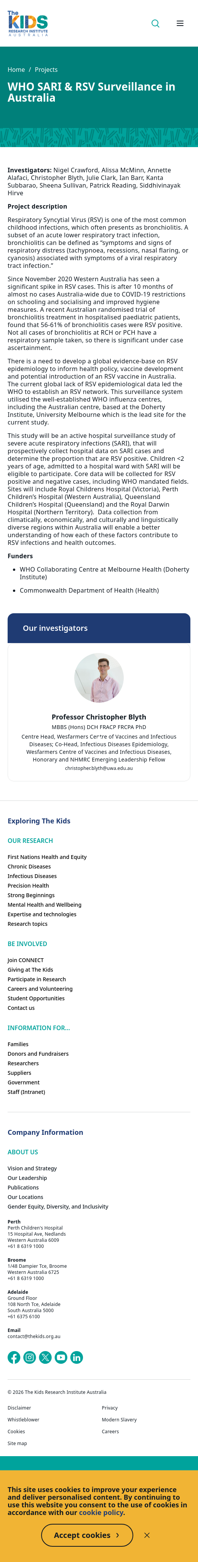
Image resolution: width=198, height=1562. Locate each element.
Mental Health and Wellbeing (44, 904)
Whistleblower (23, 1420)
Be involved (27, 944)
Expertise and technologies (42, 914)
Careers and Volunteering (40, 988)
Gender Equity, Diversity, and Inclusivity (58, 1206)
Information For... (39, 1028)
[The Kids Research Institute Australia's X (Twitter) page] (45, 1357)
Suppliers (19, 1072)
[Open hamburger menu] (180, 23)
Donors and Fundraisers (38, 1053)
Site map (17, 1443)
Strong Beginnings (31, 895)
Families (18, 1044)
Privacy (110, 1408)
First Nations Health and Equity (47, 856)
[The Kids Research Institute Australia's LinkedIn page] (76, 1357)
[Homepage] (28, 23)
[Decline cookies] (147, 1535)
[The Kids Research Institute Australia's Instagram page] (29, 1357)
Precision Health (28, 885)
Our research (30, 840)
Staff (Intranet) (26, 1091)
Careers (110, 1432)
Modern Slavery (119, 1420)
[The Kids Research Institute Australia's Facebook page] (14, 1357)
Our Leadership (27, 1177)
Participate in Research (37, 979)
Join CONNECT (26, 960)
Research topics (28, 923)
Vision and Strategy (32, 1168)
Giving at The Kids (30, 969)
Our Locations (25, 1197)
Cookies (16, 1432)
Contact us (21, 1007)
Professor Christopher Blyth (99, 716)
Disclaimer (19, 1408)
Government (24, 1082)
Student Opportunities (36, 998)
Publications (23, 1187)
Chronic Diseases (29, 866)
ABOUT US (23, 1152)
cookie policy (101, 1512)
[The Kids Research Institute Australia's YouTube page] (60, 1357)
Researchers (23, 1063)
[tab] (99, 738)
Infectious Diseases (32, 876)
